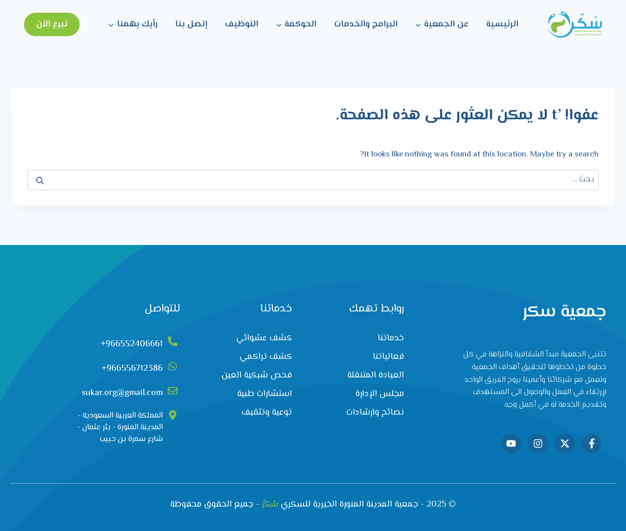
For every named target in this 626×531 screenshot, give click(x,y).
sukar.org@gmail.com (122, 393)
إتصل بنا (191, 24)
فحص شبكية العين (257, 375)
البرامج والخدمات (366, 24)
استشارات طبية (264, 394)
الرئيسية (502, 24)
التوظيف (241, 24)
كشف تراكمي (266, 357)
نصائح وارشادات (375, 413)
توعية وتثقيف (267, 413)
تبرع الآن (51, 24)
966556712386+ (132, 369)
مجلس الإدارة (380, 394)
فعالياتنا (388, 357)
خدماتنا (391, 338)
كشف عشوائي (264, 338)
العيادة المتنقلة (375, 375)
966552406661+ (132, 344)
